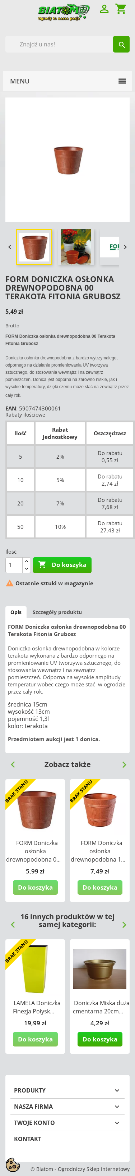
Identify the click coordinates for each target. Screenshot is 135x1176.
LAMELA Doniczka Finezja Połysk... (37, 1007)
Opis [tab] (16, 612)
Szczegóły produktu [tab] (57, 612)
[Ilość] (14, 565)
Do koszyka (62, 564)
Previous (10, 762)
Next (121, 762)
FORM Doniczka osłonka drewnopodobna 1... (98, 851)
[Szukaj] (67, 44)
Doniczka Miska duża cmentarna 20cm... (101, 1007)
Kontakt (27, 1139)
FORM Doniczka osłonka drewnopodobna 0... (33, 851)
